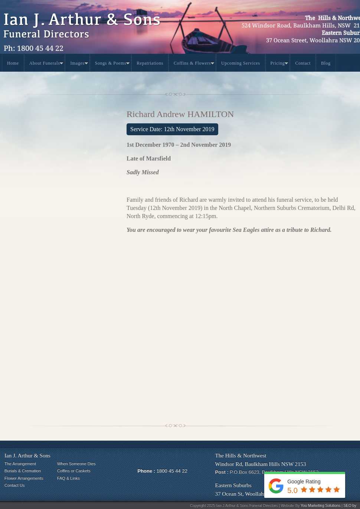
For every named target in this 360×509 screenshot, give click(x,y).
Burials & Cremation (22, 471)
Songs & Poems (112, 64)
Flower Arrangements (23, 478)
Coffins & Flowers (194, 64)
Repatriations (150, 63)
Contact (303, 63)
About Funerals (46, 64)
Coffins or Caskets (74, 471)
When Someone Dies (76, 463)
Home (13, 63)
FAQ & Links (68, 478)
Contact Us (14, 485)
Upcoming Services (240, 63)
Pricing (279, 64)
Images (79, 64)
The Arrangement (20, 463)
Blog (326, 63)
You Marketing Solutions (320, 505)
